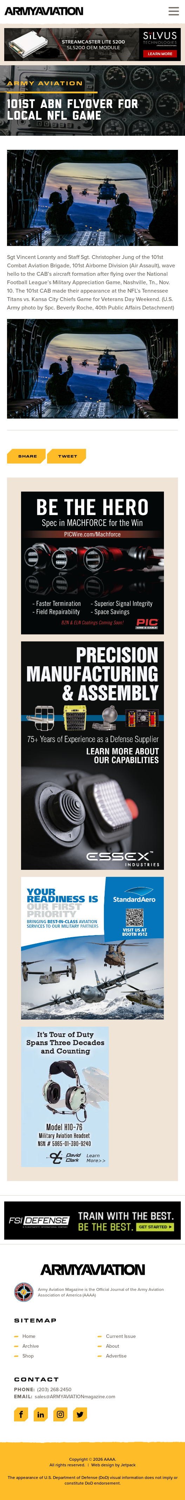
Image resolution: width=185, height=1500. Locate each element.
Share (27, 456)
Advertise (116, 1356)
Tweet (68, 456)
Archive (30, 1346)
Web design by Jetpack (113, 1465)
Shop (28, 1356)
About (112, 1346)
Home (28, 1336)
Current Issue (121, 1336)
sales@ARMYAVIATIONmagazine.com (75, 1396)
